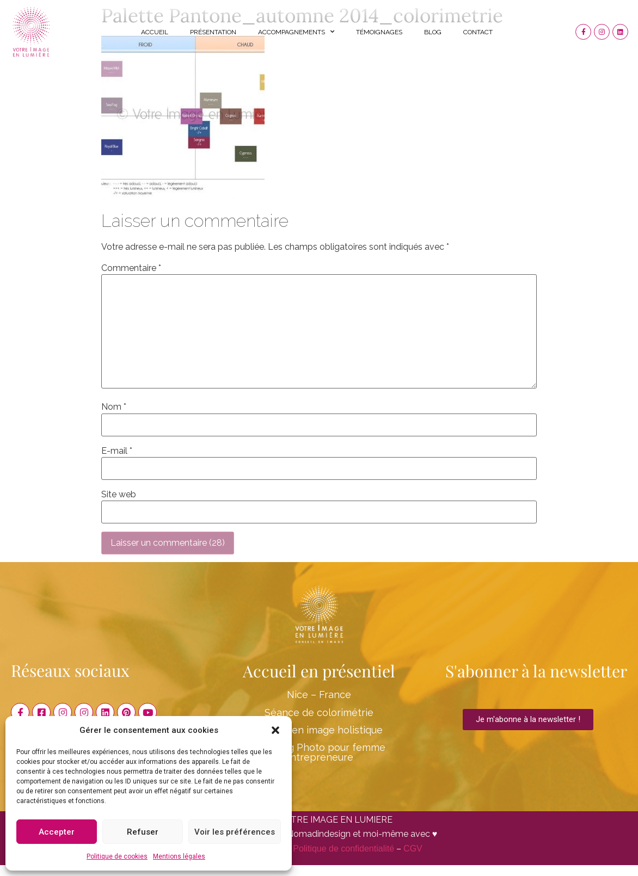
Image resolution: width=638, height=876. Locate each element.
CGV (412, 848)
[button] (275, 730)
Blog (432, 32)
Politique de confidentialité (343, 848)
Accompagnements (296, 31)
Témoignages (379, 32)
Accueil (154, 32)
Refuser (142, 832)
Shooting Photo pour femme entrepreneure (318, 752)
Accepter (57, 832)
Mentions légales (179, 856)
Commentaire (131, 268)
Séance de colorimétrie (319, 712)
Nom (113, 407)
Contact (478, 32)
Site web (118, 494)
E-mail (116, 451)
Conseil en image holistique (319, 730)
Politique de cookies (117, 856)
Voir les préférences (234, 832)
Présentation (213, 32)
